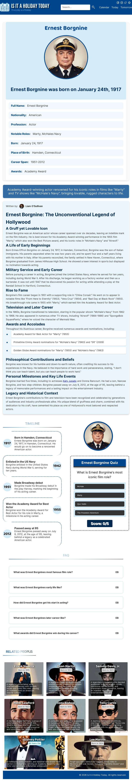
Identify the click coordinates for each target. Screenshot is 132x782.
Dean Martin (66, 666)
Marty (79, 495)
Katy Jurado (69, 380)
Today (114, 7)
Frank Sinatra (24, 666)
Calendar (104, 7)
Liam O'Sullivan (34, 206)
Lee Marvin (98, 739)
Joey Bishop (66, 703)
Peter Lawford (24, 703)
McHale (80, 486)
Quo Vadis (81, 504)
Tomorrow (126, 7)
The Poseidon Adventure (88, 513)
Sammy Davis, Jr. (108, 666)
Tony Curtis (108, 703)
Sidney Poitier (34, 739)
